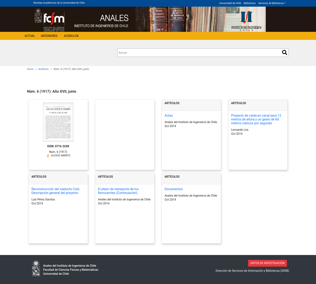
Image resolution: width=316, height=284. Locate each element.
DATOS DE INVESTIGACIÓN (267, 263)
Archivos (43, 68)
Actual (30, 35)
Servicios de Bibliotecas (271, 3)
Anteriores (49, 35)
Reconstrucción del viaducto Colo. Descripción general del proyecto (55, 191)
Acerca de (71, 35)
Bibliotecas (250, 3)
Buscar (284, 52)
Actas (169, 115)
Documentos (174, 189)
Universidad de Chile (230, 3)
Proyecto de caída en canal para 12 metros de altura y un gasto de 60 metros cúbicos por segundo (256, 119)
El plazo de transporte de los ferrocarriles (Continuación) (118, 191)
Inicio (30, 68)
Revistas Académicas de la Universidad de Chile (59, 2)
